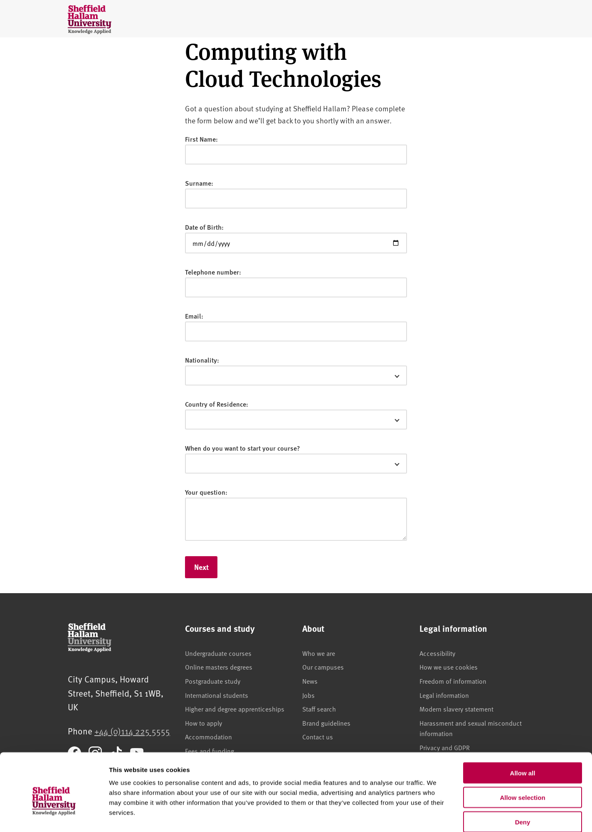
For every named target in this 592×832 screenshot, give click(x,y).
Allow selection (522, 754)
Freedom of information (452, 680)
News (310, 680)
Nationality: (202, 360)
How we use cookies (448, 666)
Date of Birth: (204, 227)
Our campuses (323, 666)
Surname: (199, 183)
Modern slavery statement (456, 708)
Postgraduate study (212, 680)
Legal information (444, 694)
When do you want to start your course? (242, 448)
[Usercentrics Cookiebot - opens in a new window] (53, 816)
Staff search (319, 708)
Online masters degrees (218, 666)
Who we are (318, 653)
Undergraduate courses (218, 653)
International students (216, 694)
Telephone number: (213, 272)
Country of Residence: (216, 404)
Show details (436, 815)
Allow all (522, 730)
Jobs (308, 694)
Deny (522, 779)
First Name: (201, 139)
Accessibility (437, 653)
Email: (194, 316)
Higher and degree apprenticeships (234, 708)
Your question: (206, 492)
